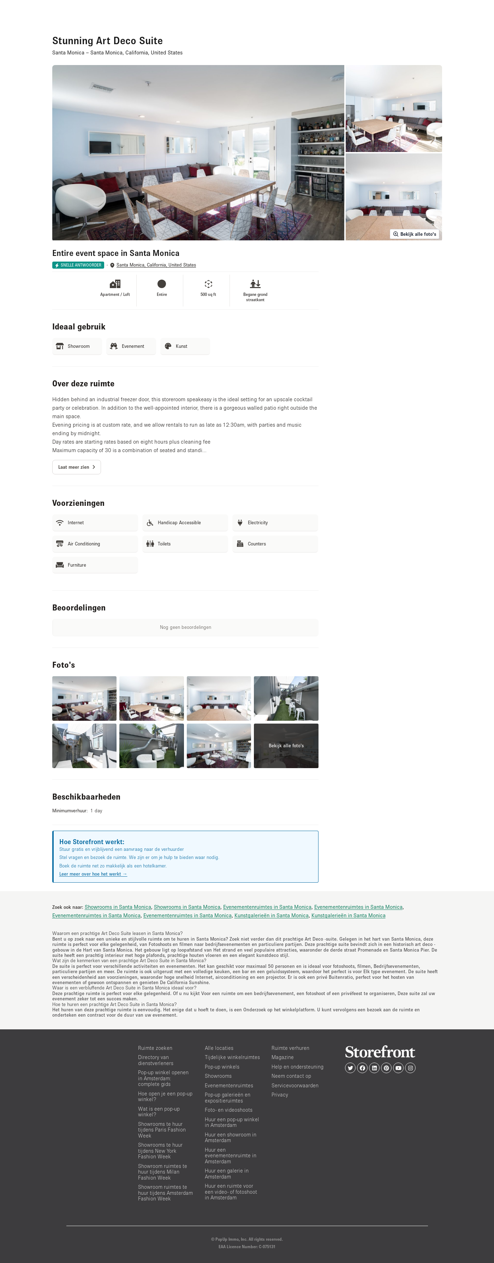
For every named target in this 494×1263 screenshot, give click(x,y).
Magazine (283, 1057)
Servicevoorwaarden (295, 1085)
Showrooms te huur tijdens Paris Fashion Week (162, 1130)
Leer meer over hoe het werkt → (93, 874)
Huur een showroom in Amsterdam (230, 1138)
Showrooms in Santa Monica (118, 907)
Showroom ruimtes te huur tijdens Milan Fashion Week (162, 1172)
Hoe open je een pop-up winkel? (165, 1096)
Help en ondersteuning (297, 1067)
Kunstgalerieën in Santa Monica (271, 915)
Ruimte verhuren (290, 1048)
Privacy (280, 1095)
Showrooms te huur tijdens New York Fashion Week (160, 1150)
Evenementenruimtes (229, 1085)
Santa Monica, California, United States (156, 265)
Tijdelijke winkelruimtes (232, 1057)
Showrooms (218, 1076)
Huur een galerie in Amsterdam (227, 1174)
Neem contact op (291, 1076)
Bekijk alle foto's (414, 234)
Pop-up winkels (222, 1067)
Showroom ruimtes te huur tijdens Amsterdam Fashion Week (165, 1192)
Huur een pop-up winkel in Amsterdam (232, 1122)
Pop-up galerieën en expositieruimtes (227, 1098)
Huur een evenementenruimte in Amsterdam (230, 1155)
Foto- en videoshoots (228, 1110)
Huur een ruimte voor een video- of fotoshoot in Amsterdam (231, 1191)
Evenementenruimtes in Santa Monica (267, 907)
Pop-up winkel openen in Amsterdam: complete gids (163, 1078)
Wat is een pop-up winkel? (159, 1112)
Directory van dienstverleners (155, 1060)
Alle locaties (219, 1048)
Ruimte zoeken (155, 1048)
